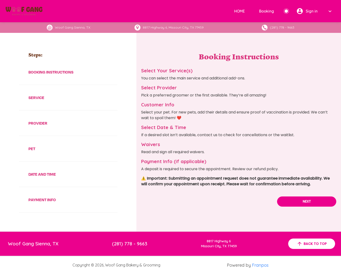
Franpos (260, 265)
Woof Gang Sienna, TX (33, 244)
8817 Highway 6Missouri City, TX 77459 (219, 243)
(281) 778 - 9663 (129, 244)
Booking (266, 11)
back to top (312, 244)
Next (307, 201)
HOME (239, 11)
